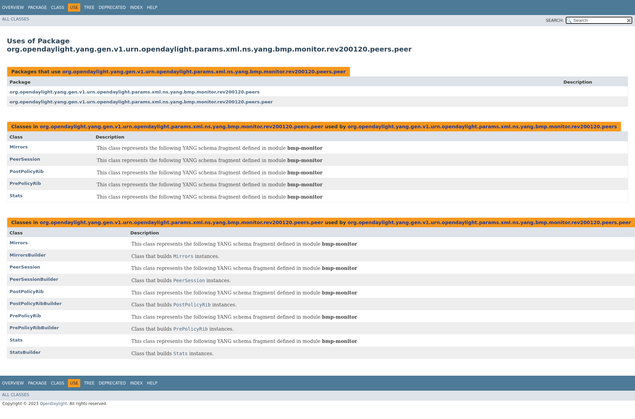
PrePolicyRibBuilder (34, 327)
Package (37, 7)
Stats (16, 195)
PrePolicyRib (25, 183)
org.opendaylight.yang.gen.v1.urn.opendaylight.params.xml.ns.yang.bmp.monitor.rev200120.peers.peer (203, 71)
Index (136, 7)
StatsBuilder (25, 352)
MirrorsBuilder (28, 255)
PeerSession (25, 159)
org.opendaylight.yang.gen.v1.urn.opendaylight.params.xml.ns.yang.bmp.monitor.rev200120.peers (135, 92)
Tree (89, 7)
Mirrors (19, 146)
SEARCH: (555, 20)
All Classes (15, 19)
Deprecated (112, 7)
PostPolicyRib (27, 171)
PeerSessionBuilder (34, 279)
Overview (13, 7)
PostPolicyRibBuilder (35, 303)
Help (152, 7)
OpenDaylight (53, 403)
